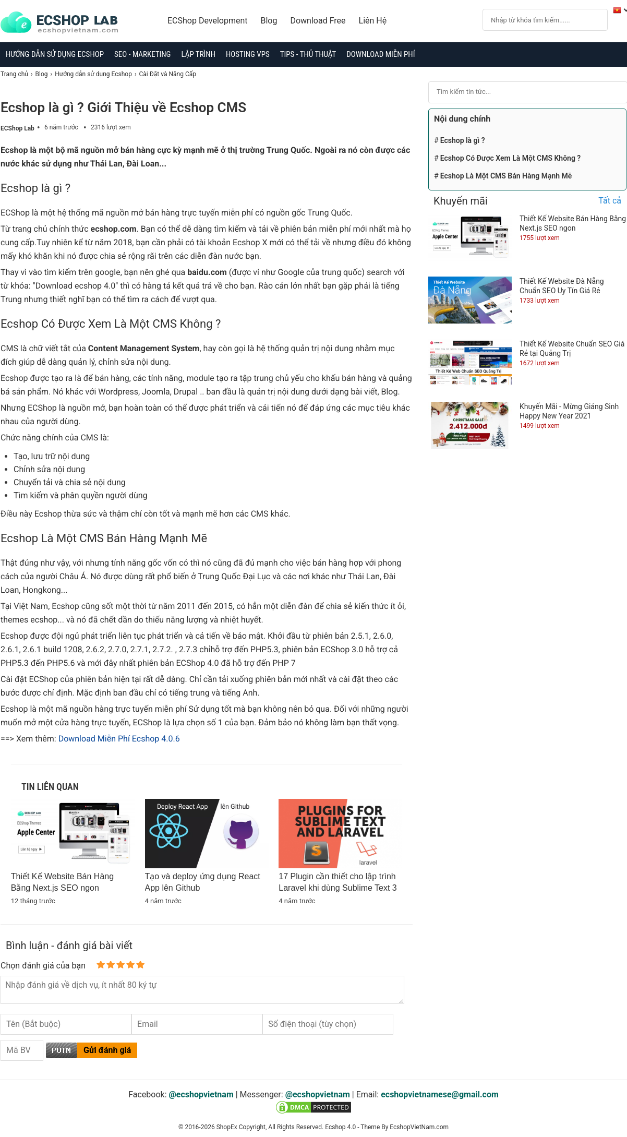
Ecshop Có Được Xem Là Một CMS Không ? (510, 158)
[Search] (535, 19)
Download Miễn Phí (380, 54)
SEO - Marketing (142, 54)
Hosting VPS (248, 54)
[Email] (196, 1024)
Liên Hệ (373, 21)
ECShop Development (207, 21)
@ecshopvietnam (201, 1094)
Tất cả (609, 201)
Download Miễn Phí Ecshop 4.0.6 (119, 739)
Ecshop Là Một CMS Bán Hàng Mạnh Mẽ (506, 176)
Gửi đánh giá (107, 1050)
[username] (66, 1024)
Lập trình (198, 54)
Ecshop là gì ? (462, 140)
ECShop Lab (17, 128)
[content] (202, 990)
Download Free (317, 21)
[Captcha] (22, 1050)
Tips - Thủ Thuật (308, 54)
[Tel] (327, 1024)
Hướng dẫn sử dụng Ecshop (55, 54)
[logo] (64, 23)
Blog (269, 21)
